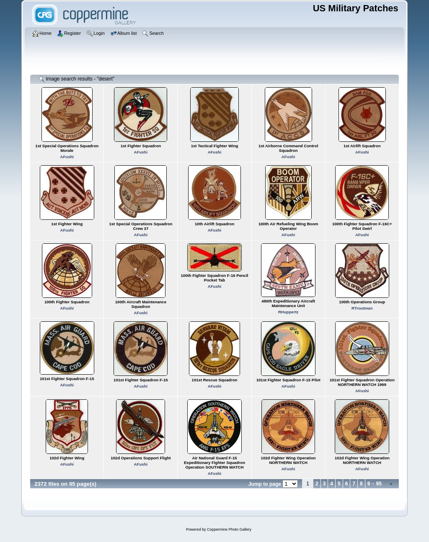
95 (378, 484)
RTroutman (362, 308)
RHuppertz (288, 312)
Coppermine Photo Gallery (229, 529)
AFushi (67, 156)
